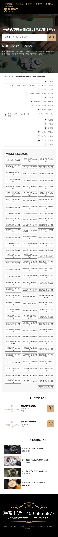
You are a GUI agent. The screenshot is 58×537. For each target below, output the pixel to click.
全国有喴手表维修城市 (46, 336)
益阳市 (44, 136)
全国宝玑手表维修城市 (29, 297)
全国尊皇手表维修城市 (29, 213)
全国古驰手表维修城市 (46, 283)
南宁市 (50, 106)
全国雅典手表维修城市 (46, 180)
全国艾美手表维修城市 (46, 237)
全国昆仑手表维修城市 (46, 213)
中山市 (47, 114)
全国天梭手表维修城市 (13, 250)
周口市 (35, 114)
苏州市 (38, 85)
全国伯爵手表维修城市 (46, 173)
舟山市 (10, 114)
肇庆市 (41, 114)
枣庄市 (22, 114)
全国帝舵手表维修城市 (46, 225)
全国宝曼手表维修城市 (46, 250)
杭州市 (44, 101)
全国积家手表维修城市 (29, 167)
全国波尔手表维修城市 (29, 231)
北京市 (50, 81)
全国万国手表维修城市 (29, 201)
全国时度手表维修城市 (46, 324)
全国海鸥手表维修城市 (13, 269)
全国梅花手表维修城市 (13, 276)
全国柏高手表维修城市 (13, 362)
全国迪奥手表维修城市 (29, 290)
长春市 (38, 93)
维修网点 (49, 4)
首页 (13, 76)
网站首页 (9, 4)
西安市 (50, 132)
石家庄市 (25, 85)
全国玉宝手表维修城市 (29, 330)
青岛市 (50, 128)
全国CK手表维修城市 (29, 303)
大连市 (50, 98)
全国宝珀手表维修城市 (46, 167)
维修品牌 (29, 4)
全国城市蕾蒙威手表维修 (36, 76)
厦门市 (44, 85)
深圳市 (50, 85)
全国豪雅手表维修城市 (13, 225)
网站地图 (49, 526)
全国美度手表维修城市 (29, 250)
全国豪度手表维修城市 (13, 336)
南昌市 (44, 106)
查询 (51, 37)
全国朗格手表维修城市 (13, 160)
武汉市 (50, 110)
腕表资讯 (19, 4)
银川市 (50, 136)
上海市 (17, 85)
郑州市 (29, 114)
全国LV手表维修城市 (46, 256)
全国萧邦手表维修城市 (13, 213)
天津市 (44, 89)
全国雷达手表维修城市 (13, 237)
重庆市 (32, 93)
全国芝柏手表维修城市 (29, 180)
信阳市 (44, 132)
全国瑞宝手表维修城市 (46, 375)
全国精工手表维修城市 (13, 263)
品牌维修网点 (21, 76)
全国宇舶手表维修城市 (13, 207)
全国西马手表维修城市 (13, 324)
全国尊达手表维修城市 (46, 381)
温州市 (44, 110)
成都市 (50, 93)
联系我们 (9, 6)
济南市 (50, 124)
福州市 (50, 120)
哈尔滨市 (37, 101)
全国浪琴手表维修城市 (29, 219)
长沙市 (44, 93)
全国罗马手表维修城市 (46, 317)
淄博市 (16, 114)
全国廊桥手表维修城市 (29, 336)
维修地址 (39, 4)
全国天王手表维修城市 (46, 290)
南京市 (38, 106)
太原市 (50, 89)
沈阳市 (32, 85)
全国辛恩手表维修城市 (29, 381)
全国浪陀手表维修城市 (13, 375)
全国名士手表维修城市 (29, 225)
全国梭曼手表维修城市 (46, 349)
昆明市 (50, 144)
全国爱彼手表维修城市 (29, 173)
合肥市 (50, 101)
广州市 (44, 140)
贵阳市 (50, 140)
